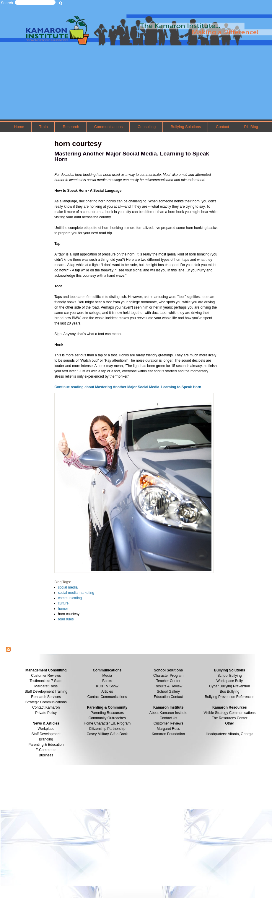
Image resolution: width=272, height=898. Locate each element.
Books (107, 681)
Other (229, 723)
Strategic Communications (46, 702)
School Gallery (168, 691)
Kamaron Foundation (168, 734)
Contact (222, 126)
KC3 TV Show (107, 686)
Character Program (168, 676)
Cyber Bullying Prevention (229, 686)
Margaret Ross (46, 686)
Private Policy (46, 713)
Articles (107, 691)
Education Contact (168, 697)
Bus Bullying (229, 691)
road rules (66, 619)
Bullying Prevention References (229, 697)
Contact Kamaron (46, 707)
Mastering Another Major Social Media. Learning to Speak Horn (131, 156)
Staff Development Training (46, 691)
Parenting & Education (45, 745)
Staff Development (46, 734)
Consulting (147, 126)
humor (63, 609)
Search (7, 3)
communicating (70, 598)
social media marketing (76, 593)
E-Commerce (45, 750)
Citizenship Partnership (107, 729)
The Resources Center (229, 718)
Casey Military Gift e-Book (107, 734)
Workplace (46, 729)
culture (63, 603)
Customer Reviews (168, 723)
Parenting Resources (107, 713)
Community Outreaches (107, 718)
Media (107, 676)
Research (71, 126)
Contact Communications (107, 697)
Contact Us (168, 718)
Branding (46, 739)
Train (43, 126)
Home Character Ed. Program (107, 723)
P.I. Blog (251, 126)
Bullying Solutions (186, 126)
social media (68, 587)
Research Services (46, 697)
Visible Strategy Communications (229, 713)
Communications (108, 126)
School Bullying (229, 676)
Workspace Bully (229, 681)
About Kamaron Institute (168, 713)
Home (19, 126)
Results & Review (168, 686)
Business (46, 755)
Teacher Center (168, 681)
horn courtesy (68, 614)
